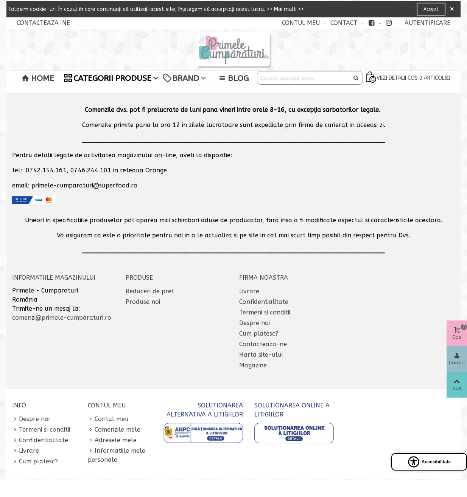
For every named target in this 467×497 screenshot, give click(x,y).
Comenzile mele (114, 429)
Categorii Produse (107, 78)
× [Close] (452, 9)
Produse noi (143, 301)
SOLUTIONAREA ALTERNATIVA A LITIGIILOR (205, 410)
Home (38, 78)
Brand (181, 78)
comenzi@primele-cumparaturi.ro (61, 317)
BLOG (233, 78)
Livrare (249, 291)
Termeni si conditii (264, 312)
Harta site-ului (261, 354)
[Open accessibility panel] (429, 462)
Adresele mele (112, 440)
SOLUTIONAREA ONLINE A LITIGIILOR (292, 410)
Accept (431, 9)
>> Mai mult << (285, 9)
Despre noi (254, 323)
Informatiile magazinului (53, 277)
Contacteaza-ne (263, 344)
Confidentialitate (263, 301)
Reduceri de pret (150, 291)
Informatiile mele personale (116, 454)
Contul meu (108, 419)
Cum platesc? (258, 333)
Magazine (253, 365)
